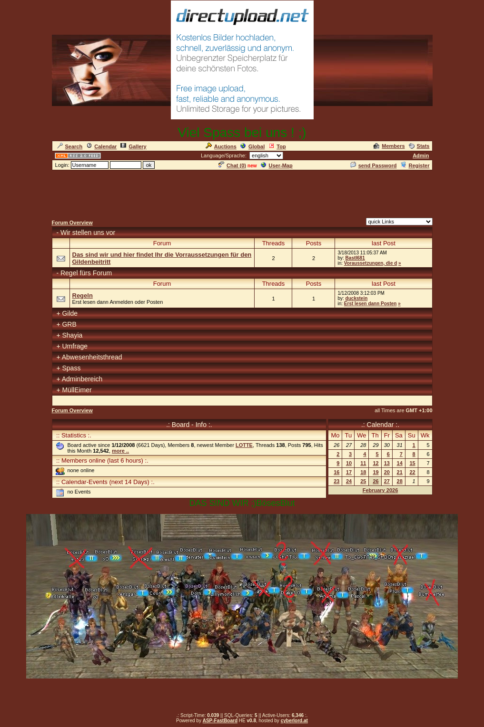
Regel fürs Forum (86, 273)
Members (389, 146)
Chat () (232, 165)
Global (252, 146)
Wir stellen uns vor (87, 232)
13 (387, 463)
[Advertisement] (242, 192)
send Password (373, 165)
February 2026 (380, 490)
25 (363, 481)
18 (363, 472)
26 (375, 481)
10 (349, 463)
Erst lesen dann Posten (370, 303)
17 (349, 472)
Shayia (72, 335)
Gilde (70, 313)
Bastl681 (355, 258)
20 (387, 472)
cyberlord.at (294, 720)
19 (375, 472)
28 (400, 481)
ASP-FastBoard (220, 720)
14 (400, 463)
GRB (69, 324)
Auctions (221, 146)
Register (414, 165)
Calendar (101, 146)
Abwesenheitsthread (92, 357)
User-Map (277, 165)
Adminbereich (82, 379)
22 (412, 472)
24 (349, 481)
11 (363, 463)
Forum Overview (72, 222)
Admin (421, 155)
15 (412, 463)
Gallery (133, 146)
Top (277, 146)
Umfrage (75, 346)
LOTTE (244, 445)
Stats (419, 146)
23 (336, 481)
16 (336, 472)
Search (70, 146)
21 (400, 472)
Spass (71, 368)
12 (375, 463)
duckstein (357, 298)
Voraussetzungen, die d (370, 263)
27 (387, 481)
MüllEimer (76, 390)
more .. (120, 451)
